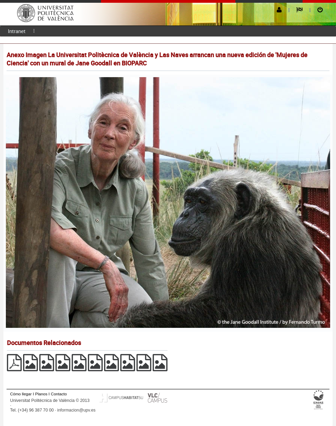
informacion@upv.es (76, 410)
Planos (41, 394)
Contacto (59, 394)
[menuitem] (16, 31)
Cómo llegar (21, 394)
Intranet (17, 31)
